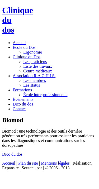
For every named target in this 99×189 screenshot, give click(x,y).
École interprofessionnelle (45, 94)
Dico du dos (23, 104)
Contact (19, 109)
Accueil (19, 42)
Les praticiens (35, 61)
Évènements (23, 99)
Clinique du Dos (26, 57)
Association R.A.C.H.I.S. (34, 76)
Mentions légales (55, 163)
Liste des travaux (37, 66)
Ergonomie (32, 52)
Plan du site (28, 163)
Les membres (34, 80)
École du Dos (24, 47)
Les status (31, 85)
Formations (22, 90)
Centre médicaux (37, 71)
